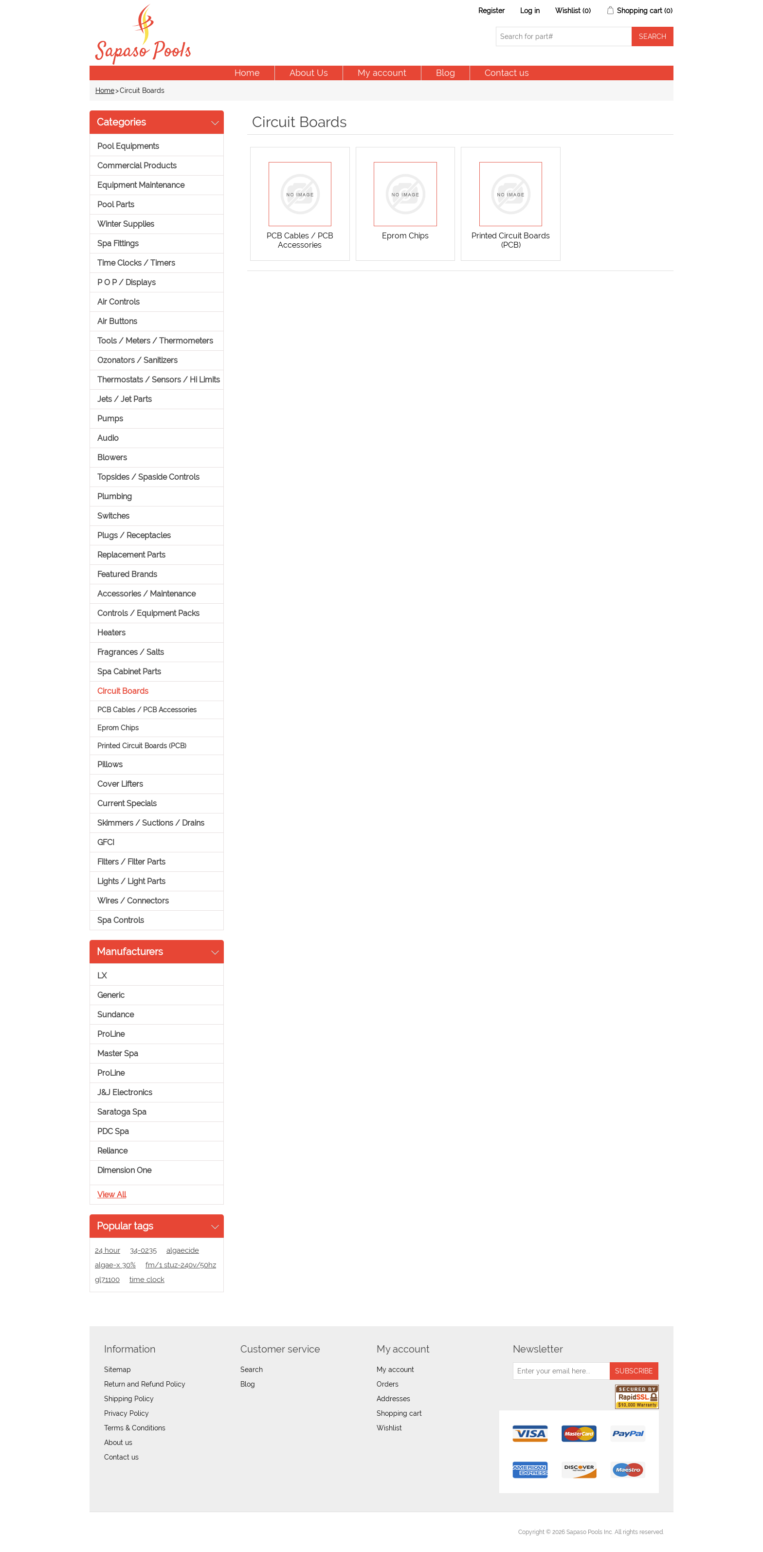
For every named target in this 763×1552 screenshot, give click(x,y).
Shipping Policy (129, 1399)
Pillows (110, 764)
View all (111, 1194)
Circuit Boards (122, 691)
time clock (146, 1279)
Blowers (112, 457)
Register (491, 11)
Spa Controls (120, 920)
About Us (309, 73)
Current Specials (127, 803)
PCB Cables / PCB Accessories (147, 710)
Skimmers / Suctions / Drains (150, 823)
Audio (108, 438)
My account (382, 73)
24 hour (107, 1250)
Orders (388, 1384)
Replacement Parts (131, 554)
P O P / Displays (126, 282)
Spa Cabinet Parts (129, 671)
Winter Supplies (125, 224)
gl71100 (107, 1279)
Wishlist (389, 1428)
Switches (113, 516)
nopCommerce (153, 1532)
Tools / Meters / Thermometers (155, 340)
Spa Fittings (118, 243)
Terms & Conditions (134, 1428)
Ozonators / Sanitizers (137, 360)
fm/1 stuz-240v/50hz (180, 1265)
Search (251, 1369)
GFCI (105, 842)
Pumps (110, 418)
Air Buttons (117, 321)
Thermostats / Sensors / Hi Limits (158, 379)
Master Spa (117, 1053)
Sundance (115, 1014)
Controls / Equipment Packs (148, 613)
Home (247, 73)
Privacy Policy (126, 1413)
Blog (445, 73)
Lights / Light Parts (131, 881)
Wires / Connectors (133, 900)
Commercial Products (137, 165)
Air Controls (118, 302)
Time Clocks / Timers (136, 263)
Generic (111, 995)
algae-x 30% (115, 1265)
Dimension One (124, 1170)
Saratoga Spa (121, 1112)
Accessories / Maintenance (146, 593)
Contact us (507, 73)
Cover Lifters (120, 784)
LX (102, 975)
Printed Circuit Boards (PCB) (141, 746)
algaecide (182, 1250)
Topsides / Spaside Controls (148, 477)
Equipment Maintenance (140, 185)
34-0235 (143, 1250)
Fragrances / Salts (130, 652)
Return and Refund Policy (144, 1384)
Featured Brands (127, 574)
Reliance (112, 1150)
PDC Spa (113, 1131)
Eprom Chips (118, 728)
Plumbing (114, 496)
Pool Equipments (128, 146)
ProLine (111, 1034)
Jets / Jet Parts (124, 399)
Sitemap (117, 1369)
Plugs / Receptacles (134, 535)
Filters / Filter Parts (131, 861)
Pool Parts (115, 204)
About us (118, 1442)
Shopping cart (399, 1413)
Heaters (111, 632)
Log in (530, 11)
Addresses (393, 1399)
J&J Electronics (124, 1092)
